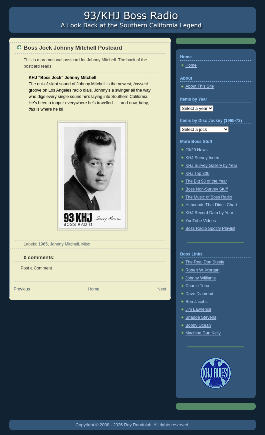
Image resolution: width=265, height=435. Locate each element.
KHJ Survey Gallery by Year (211, 165)
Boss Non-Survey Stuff (206, 189)
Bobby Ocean (198, 325)
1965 (43, 244)
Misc (85, 244)
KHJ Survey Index (202, 158)
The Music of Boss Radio (208, 197)
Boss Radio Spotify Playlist (210, 228)
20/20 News (196, 150)
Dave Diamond (199, 293)
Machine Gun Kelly (203, 333)
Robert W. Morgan (202, 270)
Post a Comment (36, 268)
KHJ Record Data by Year (209, 213)
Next (161, 289)
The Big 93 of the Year (206, 181)
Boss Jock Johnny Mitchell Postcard (73, 48)
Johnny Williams (200, 278)
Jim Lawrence (198, 309)
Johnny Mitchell (64, 244)
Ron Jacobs (196, 301)
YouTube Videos (200, 220)
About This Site (199, 86)
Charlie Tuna (197, 285)
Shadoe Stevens (200, 317)
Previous (22, 289)
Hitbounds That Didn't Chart (211, 205)
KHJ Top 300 (197, 173)
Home (94, 289)
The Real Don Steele (204, 262)
